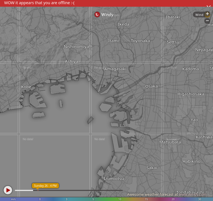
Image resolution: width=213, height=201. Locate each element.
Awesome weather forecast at (167, 194)
